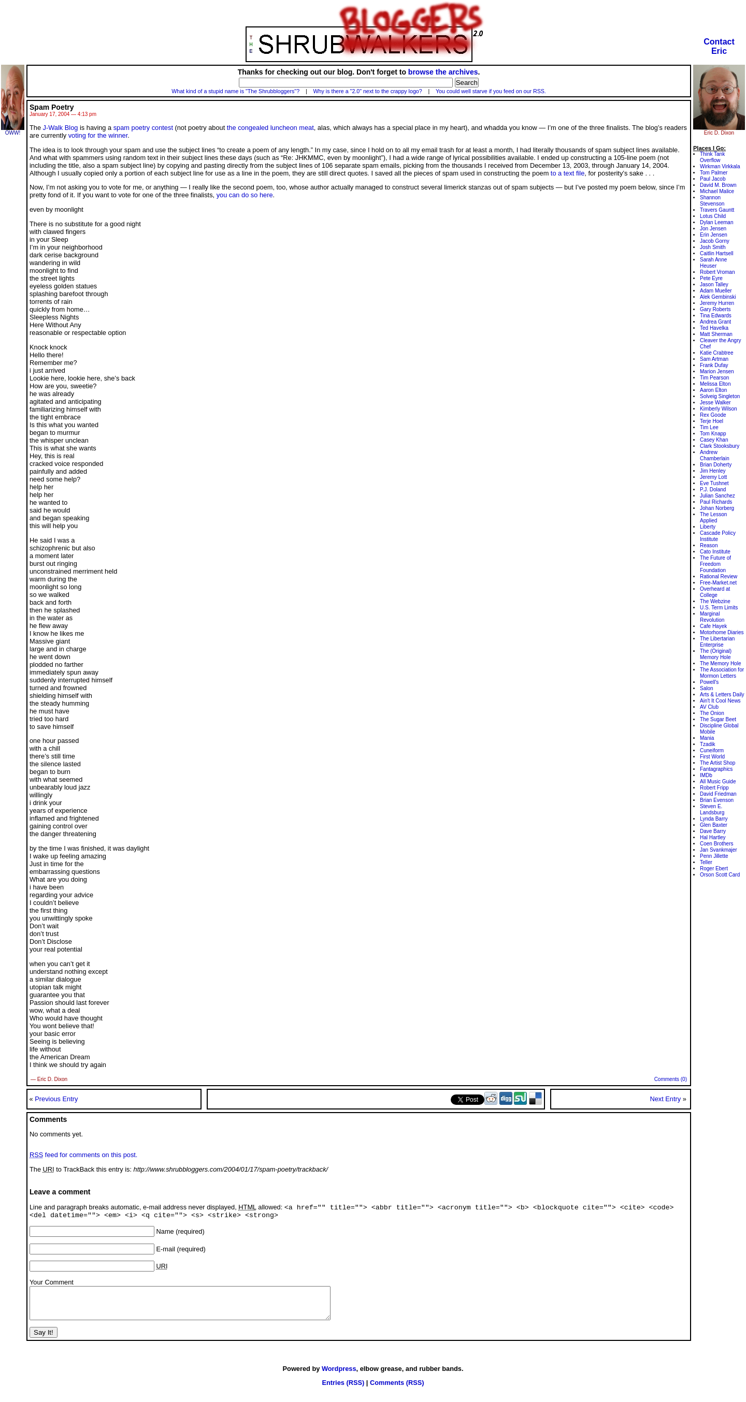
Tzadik (707, 744)
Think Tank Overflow (712, 157)
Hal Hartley (712, 837)
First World (712, 757)
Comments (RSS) (397, 1391)
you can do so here (245, 195)
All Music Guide (718, 781)
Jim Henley (712, 471)
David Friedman (718, 794)
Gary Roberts (715, 309)
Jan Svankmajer (718, 850)
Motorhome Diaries (721, 632)
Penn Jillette (714, 856)
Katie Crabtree (716, 353)
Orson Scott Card (720, 875)
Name (165, 1234)
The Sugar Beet (718, 719)
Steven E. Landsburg (712, 809)
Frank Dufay (714, 365)
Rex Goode (713, 415)
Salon (706, 688)
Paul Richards (716, 502)
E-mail (165, 1251)
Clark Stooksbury (719, 446)
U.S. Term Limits (719, 607)
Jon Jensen (713, 228)
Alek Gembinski (718, 297)
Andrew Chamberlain (714, 455)
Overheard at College (715, 592)
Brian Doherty (715, 465)
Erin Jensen (713, 235)
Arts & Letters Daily (722, 694)
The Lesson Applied (713, 517)
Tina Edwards (715, 315)
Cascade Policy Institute (718, 536)
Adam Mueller (716, 291)
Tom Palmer (713, 173)
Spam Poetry (52, 107)
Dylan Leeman (716, 222)
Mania (707, 738)
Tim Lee (709, 427)
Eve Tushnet (714, 483)
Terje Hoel (711, 421)
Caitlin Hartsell (716, 253)
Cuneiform (712, 750)
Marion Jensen (717, 371)
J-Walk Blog (60, 128)
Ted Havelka (714, 328)
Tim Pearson (714, 378)
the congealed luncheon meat (270, 128)
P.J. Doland (713, 489)
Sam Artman (714, 359)
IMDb (706, 775)
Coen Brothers (716, 843)
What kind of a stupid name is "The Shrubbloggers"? (235, 91)
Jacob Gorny (714, 241)
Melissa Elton (715, 384)
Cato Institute (715, 551)
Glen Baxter (713, 825)
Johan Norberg (717, 508)
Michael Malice (717, 191)
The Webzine (715, 601)
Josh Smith (712, 247)
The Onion (712, 713)
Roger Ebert (714, 868)
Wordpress (339, 1377)
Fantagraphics (716, 769)
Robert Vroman (717, 272)
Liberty (707, 527)
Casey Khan (714, 440)
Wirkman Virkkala (720, 166)
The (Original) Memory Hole (715, 654)
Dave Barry (713, 831)
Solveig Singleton (720, 396)
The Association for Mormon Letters (722, 673)
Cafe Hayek (713, 626)
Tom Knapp (713, 433)
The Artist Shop (717, 763)
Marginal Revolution (712, 617)
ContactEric (719, 46)
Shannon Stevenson (712, 201)
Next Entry (665, 1099)
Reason (709, 545)
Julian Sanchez (717, 496)
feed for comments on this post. (83, 1155)
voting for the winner (98, 135)
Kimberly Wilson (718, 409)
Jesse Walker (715, 402)
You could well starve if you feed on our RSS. (491, 91)
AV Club (709, 707)
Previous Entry (56, 1099)
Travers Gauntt (717, 210)
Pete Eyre (711, 278)
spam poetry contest (143, 128)
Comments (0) (670, 1079)
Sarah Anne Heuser (713, 263)
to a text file (567, 173)
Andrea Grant (715, 322)
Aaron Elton (713, 390)
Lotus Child (713, 216)
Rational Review (718, 576)
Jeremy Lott (713, 477)
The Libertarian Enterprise (717, 642)
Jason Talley (714, 284)
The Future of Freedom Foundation (715, 564)
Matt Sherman (716, 334)
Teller (706, 862)
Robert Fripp (714, 788)
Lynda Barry (714, 819)
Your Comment (52, 1285)
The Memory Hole (720, 663)
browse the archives (443, 72)
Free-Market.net (718, 583)
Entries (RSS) (343, 1391)
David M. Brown (718, 185)
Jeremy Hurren (717, 303)
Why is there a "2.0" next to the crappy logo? (367, 91)
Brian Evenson (717, 800)
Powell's (709, 682)
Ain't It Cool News (720, 701)
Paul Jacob (712, 179)
